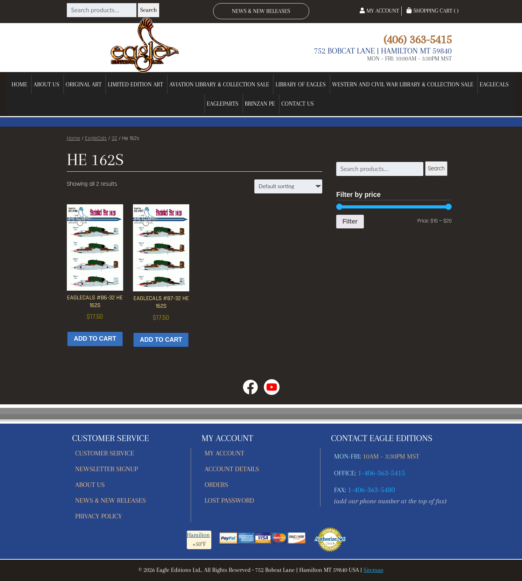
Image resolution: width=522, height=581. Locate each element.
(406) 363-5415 (417, 39)
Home (19, 84)
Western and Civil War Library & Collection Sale (402, 84)
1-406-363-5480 (371, 490)
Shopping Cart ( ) (432, 10)
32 (114, 138)
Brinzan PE (260, 103)
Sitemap (373, 570)
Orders (216, 485)
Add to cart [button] (95, 338)
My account (224, 453)
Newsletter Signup (106, 469)
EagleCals (494, 84)
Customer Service (104, 453)
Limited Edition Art (135, 84)
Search (148, 10)
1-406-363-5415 (381, 473)
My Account (379, 10)
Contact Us (297, 103)
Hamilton (198, 535)
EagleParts (223, 103)
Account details (232, 469)
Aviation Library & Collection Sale (219, 84)
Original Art (84, 84)
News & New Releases (261, 11)
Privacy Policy (98, 516)
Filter (350, 221)
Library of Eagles (300, 84)
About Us (46, 84)
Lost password (229, 500)
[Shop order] (288, 186)
